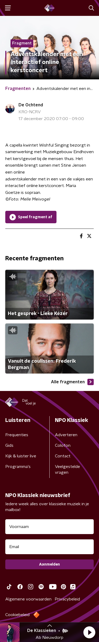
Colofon (62, 445)
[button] (89, 632)
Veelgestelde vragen (67, 470)
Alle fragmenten (72, 382)
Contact (62, 456)
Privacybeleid (67, 599)
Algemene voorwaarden (28, 599)
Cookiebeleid (17, 615)
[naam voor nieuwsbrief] (49, 526)
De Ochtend (30, 105)
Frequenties (16, 435)
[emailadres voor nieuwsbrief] (49, 546)
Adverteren (66, 435)
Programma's (18, 467)
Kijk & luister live (20, 456)
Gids (9, 445)
